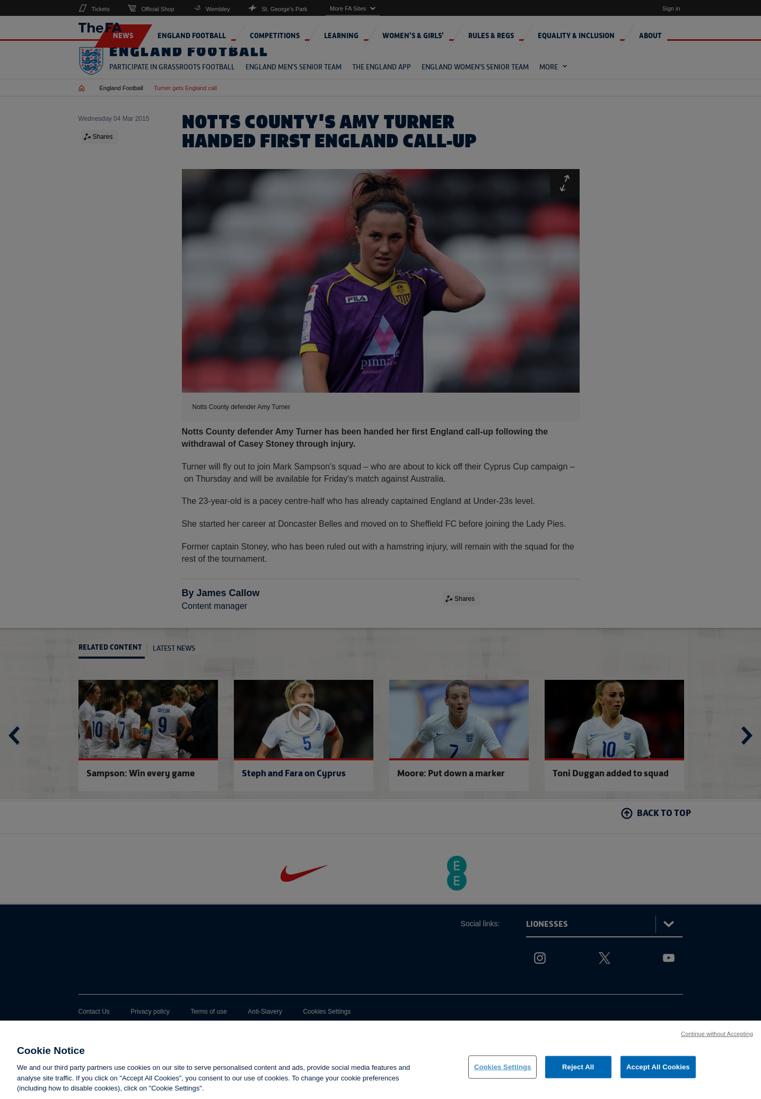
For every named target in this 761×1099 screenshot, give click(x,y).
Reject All (578, 1069)
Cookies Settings (502, 1069)
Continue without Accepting (717, 1036)
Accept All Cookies (658, 1069)
